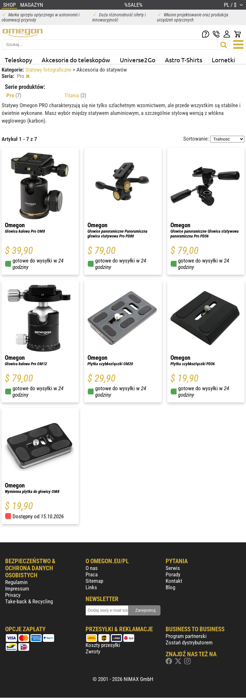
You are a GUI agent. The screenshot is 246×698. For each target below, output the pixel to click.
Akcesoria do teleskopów (76, 60)
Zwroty (93, 651)
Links (91, 587)
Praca (92, 574)
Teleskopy (18, 60)
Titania (75, 95)
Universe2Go (137, 60)
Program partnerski (186, 636)
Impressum (17, 588)
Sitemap (94, 581)
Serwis (173, 568)
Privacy (12, 595)
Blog (170, 587)
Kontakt (174, 581)
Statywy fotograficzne (49, 69)
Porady (173, 574)
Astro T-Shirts (183, 60)
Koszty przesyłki (103, 645)
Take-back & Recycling (29, 601)
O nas (92, 568)
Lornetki (223, 60)
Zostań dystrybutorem (189, 642)
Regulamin (16, 582)
